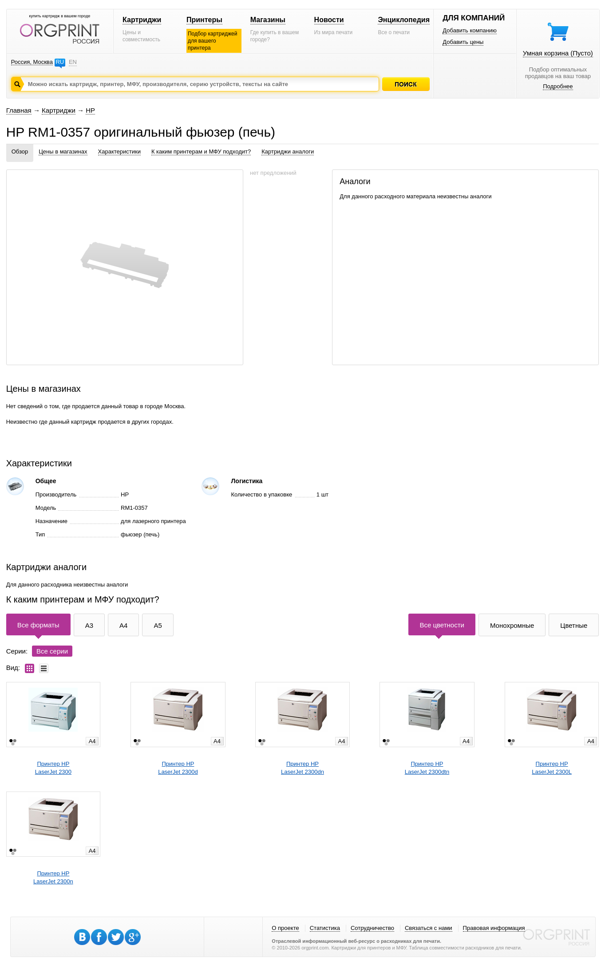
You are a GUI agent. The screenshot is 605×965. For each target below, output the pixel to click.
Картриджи (142, 20)
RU (59, 62)
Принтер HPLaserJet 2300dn (302, 767)
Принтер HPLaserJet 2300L (552, 767)
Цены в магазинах (63, 151)
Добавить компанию (470, 30)
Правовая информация (494, 928)
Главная (19, 110)
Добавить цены (463, 42)
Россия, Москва (32, 62)
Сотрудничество (372, 928)
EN (73, 62)
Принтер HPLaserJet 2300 (53, 767)
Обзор (20, 151)
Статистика (325, 928)
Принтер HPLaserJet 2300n (53, 877)
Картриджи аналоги (287, 151)
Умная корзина (558, 53)
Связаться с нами (428, 928)
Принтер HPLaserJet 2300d (178, 767)
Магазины (267, 20)
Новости (329, 20)
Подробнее (558, 86)
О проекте (285, 928)
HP (90, 110)
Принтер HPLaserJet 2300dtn (427, 767)
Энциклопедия (404, 20)
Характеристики (119, 151)
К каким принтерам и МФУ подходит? (201, 151)
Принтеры (204, 20)
